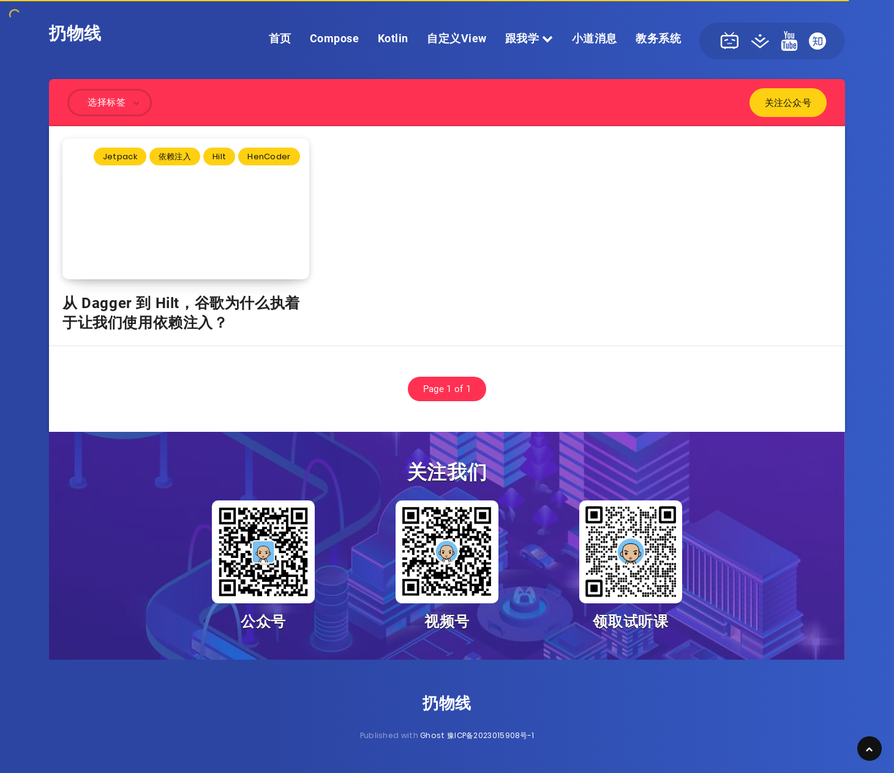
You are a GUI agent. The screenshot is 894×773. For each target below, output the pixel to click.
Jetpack (120, 156)
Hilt (219, 156)
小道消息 (594, 38)
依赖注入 (175, 156)
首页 (280, 38)
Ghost (432, 735)
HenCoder (268, 156)
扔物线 (75, 33)
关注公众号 (788, 102)
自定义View (457, 38)
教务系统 (658, 38)
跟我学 (529, 38)
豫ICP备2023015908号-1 (490, 735)
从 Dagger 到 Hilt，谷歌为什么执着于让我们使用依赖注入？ (181, 313)
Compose (334, 38)
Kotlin (393, 38)
